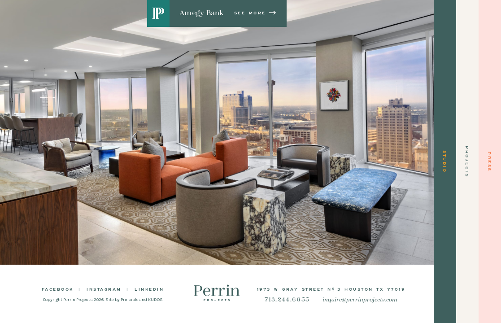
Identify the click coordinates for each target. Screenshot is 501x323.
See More (255, 12)
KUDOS (155, 299)
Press (490, 162)
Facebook (58, 289)
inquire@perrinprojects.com (359, 300)
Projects (467, 161)
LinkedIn (149, 289)
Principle (130, 299)
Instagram (104, 289)
